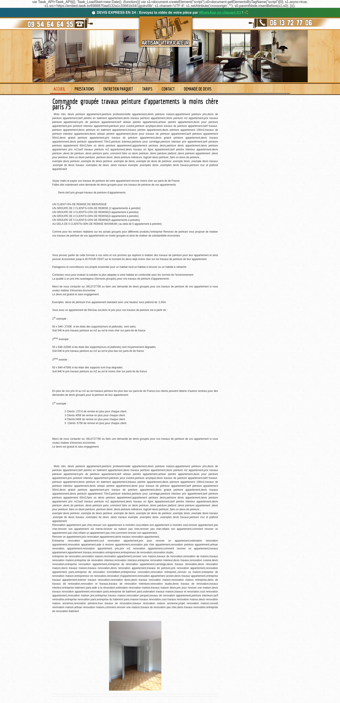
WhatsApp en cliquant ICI (220, 12)
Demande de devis (198, 88)
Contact (168, 88)
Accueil (59, 88)
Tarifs (147, 88)
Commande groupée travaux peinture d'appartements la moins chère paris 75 (135, 104)
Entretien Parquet (118, 88)
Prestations (84, 88)
